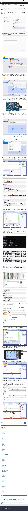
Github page (6, 98)
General (3, 432)
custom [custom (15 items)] (7, 499)
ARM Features (4, 460)
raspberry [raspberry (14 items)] (17, 502)
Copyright (6, 508)
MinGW (3, 491)
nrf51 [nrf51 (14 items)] (4, 502)
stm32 (12, 6)
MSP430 (3, 467)
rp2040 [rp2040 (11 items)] (25, 502)
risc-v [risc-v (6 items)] (23, 502)
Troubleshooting (4, 439)
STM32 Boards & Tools (5, 470)
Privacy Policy (10, 508)
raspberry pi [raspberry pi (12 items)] (20, 502)
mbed (3, 466)
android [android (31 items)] (2, 497)
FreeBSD (3, 456)
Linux (5, 4)
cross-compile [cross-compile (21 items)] (3, 499)
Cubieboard (3, 476)
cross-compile (8, 6)
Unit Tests (3, 487)
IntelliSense (3, 433)
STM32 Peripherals (4, 471)
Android (3, 443)
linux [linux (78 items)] (15, 500)
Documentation (3, 427)
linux (10, 6)
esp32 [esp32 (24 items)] (19, 499)
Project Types (3, 437)
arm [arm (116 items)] (13, 498)
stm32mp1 (14, 6)
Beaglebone (4, 475)
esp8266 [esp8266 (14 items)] (21, 499)
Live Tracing (3, 480)
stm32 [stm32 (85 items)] (2, 503)
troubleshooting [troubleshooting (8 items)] (8, 503)
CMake (2, 453)
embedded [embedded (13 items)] (9, 499)
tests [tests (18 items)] (5, 503)
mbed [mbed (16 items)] (20, 500)
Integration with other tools (6, 445)
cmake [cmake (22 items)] (21, 497)
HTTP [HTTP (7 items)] (25, 499)
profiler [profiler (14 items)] (11, 502)
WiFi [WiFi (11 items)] (10, 503)
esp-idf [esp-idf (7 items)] (16, 499)
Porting (3, 481)
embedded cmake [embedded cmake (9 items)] (13, 499)
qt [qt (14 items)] (12, 502)
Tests (2, 438)
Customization (3, 455)
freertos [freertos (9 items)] (23, 499)
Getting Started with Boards (6, 464)
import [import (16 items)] (2, 500)
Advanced (3, 428)
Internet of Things (4, 465)
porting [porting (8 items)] (8, 502)
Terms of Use (2, 508)
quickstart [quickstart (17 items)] (14, 502)
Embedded (3, 449)
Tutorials (2, 4)
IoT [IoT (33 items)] (7, 500)
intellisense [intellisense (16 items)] (5, 500)
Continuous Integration (5, 454)
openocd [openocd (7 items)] (7, 502)
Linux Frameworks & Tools (5, 477)
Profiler (3, 482)
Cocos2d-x (3, 444)
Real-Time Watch (4, 486)
